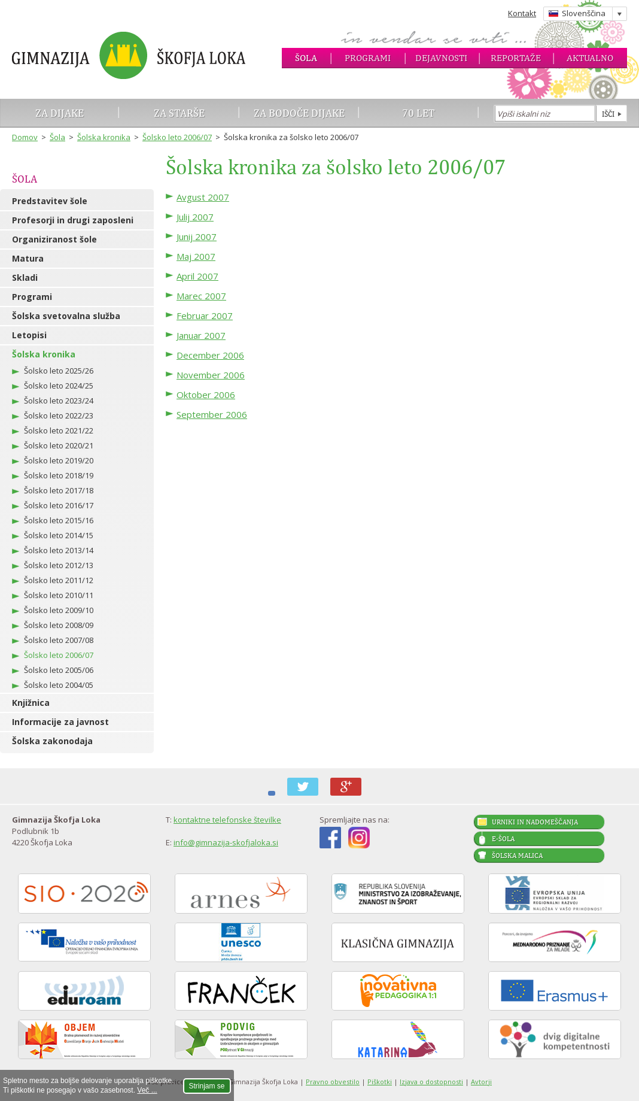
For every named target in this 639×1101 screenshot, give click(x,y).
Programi (368, 57)
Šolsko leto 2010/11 (58, 595)
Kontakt (522, 13)
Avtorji (481, 1081)
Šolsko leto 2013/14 (58, 550)
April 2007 (197, 276)
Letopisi (29, 335)
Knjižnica (31, 702)
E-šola (503, 839)
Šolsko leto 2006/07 (177, 137)
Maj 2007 (196, 256)
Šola (306, 57)
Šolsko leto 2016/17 (58, 505)
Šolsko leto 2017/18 (58, 490)
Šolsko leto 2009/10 (58, 610)
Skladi (25, 277)
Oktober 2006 (206, 395)
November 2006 (211, 375)
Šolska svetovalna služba (66, 315)
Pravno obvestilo (333, 1081)
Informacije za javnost (60, 721)
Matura (28, 258)
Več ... (147, 1090)
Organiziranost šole (54, 239)
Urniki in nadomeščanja (535, 822)
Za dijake (59, 113)
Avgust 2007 (203, 197)
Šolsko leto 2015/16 (58, 520)
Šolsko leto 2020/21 (58, 445)
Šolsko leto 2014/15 (58, 535)
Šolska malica (517, 855)
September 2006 (212, 414)
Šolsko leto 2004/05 (58, 685)
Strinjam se (207, 1086)
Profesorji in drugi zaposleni (72, 220)
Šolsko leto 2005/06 (58, 670)
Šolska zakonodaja (52, 741)
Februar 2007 (205, 315)
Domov (25, 137)
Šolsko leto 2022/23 (58, 415)
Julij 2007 (195, 217)
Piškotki (379, 1081)
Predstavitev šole (49, 201)
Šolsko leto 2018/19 (58, 475)
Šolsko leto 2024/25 (58, 385)
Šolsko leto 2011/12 (58, 580)
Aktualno (590, 57)
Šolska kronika (103, 137)
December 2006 (210, 355)
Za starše (179, 113)
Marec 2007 (201, 296)
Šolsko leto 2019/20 (58, 460)
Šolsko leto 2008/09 (58, 625)
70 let (418, 113)
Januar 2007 (201, 335)
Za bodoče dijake (299, 113)
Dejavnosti (441, 57)
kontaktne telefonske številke (227, 819)
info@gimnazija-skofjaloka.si (226, 842)
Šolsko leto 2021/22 (58, 430)
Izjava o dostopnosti (431, 1081)
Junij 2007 (197, 236)
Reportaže (516, 57)
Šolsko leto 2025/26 (58, 370)
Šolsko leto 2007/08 (58, 640)
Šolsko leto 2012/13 (58, 565)
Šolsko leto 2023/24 (58, 400)
